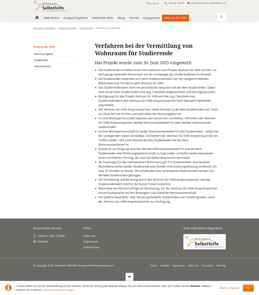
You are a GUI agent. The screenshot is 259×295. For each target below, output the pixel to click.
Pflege (121, 17)
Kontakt (164, 265)
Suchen (221, 17)
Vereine (134, 17)
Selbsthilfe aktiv (102, 17)
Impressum (178, 265)
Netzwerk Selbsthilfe (44, 28)
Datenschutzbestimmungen (58, 289)
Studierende (86, 28)
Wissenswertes (42, 66)
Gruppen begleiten (75, 17)
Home (37, 18)
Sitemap (221, 265)
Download (207, 265)
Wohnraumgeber (43, 54)
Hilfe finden (51, 17)
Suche (153, 265)
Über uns (151, 3)
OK (248, 288)
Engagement (151, 17)
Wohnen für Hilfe (175, 17)
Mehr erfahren (229, 288)
